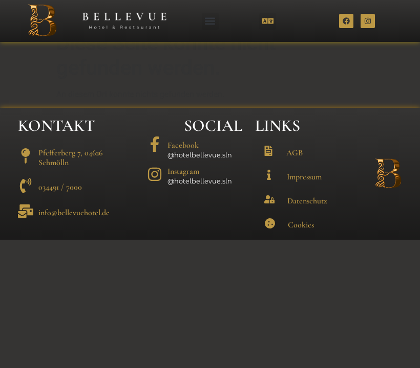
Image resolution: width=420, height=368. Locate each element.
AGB (294, 168)
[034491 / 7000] (25, 200)
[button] (210, 21)
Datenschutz (307, 216)
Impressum (304, 192)
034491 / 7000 (60, 202)
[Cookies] (270, 238)
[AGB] (268, 165)
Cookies (301, 240)
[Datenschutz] (269, 214)
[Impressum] (269, 190)
